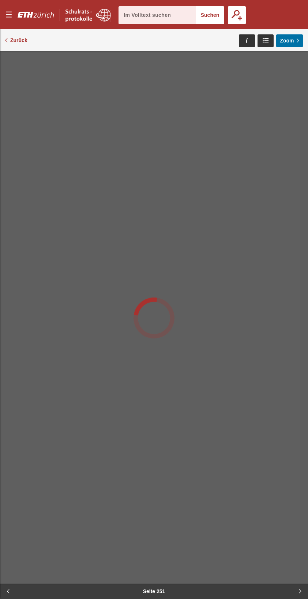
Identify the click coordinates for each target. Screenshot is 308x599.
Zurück (18, 40)
